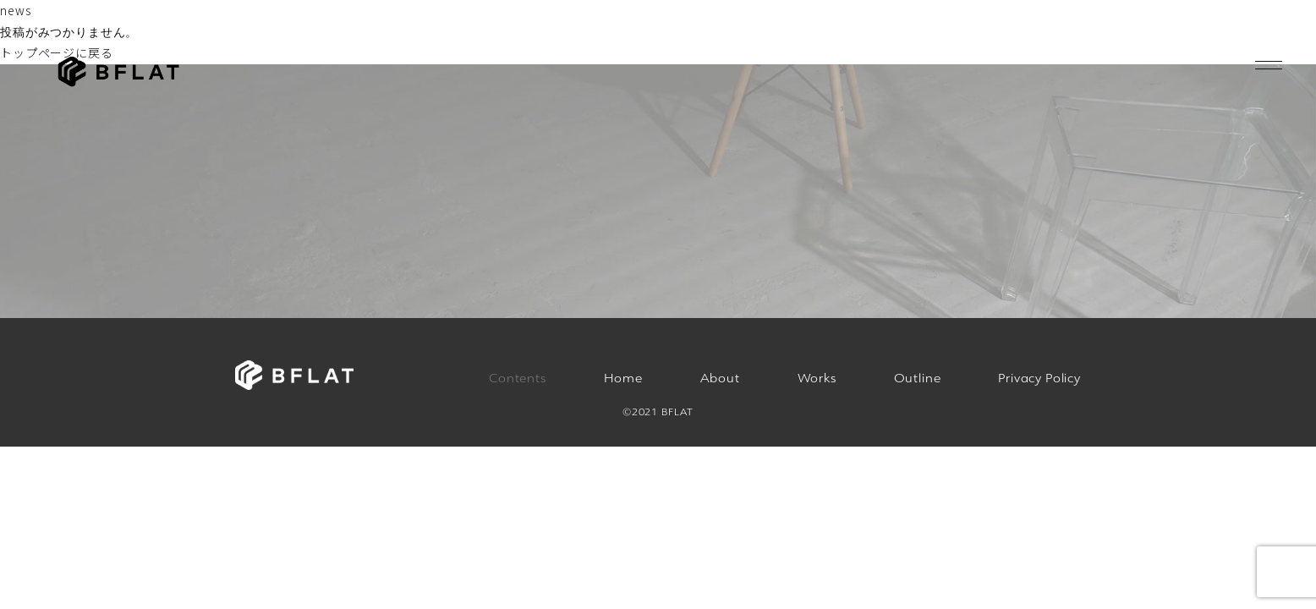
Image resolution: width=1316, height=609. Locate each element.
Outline (917, 377)
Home (623, 377)
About (720, 377)
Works (817, 377)
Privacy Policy (1039, 377)
